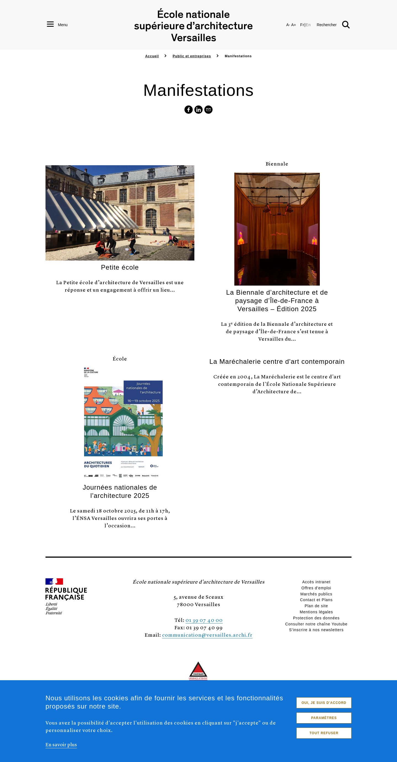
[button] (333, 25)
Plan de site (316, 606)
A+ (293, 25)
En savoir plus (61, 747)
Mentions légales (316, 612)
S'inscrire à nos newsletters (316, 630)
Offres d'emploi (316, 588)
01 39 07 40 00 (204, 619)
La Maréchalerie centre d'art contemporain (277, 361)
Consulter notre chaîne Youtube (316, 624)
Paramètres (324, 721)
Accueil (152, 56)
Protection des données (316, 618)
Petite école (120, 267)
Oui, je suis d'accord (324, 706)
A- (288, 25)
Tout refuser (323, 736)
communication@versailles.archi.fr (207, 634)
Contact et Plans (316, 600)
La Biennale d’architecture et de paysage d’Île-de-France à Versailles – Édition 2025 (277, 301)
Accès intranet (316, 582)
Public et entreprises (192, 56)
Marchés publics (316, 594)
